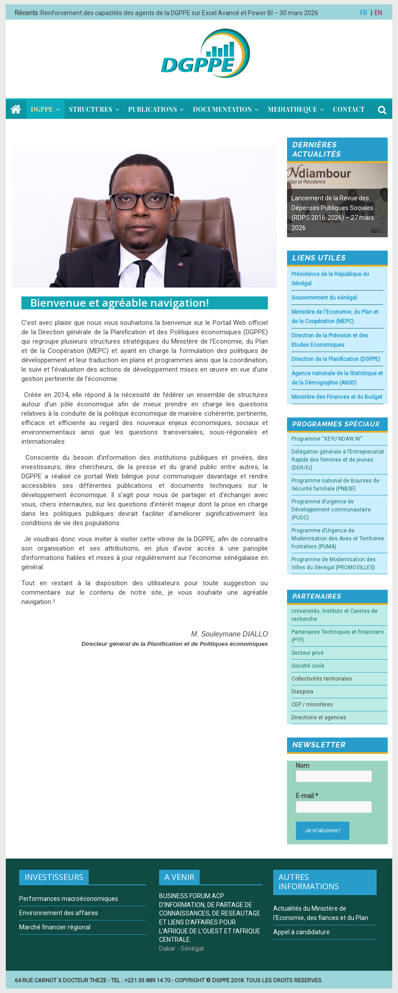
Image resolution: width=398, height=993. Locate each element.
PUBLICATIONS (152, 109)
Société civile (307, 666)
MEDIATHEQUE (292, 109)
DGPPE (42, 109)
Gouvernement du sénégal (324, 298)
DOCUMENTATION (222, 109)
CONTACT (349, 109)
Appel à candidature (301, 932)
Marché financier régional (54, 927)
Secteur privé (307, 653)
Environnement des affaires (58, 912)
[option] (337, 200)
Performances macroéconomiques (68, 898)
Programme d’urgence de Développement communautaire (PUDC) (331, 510)
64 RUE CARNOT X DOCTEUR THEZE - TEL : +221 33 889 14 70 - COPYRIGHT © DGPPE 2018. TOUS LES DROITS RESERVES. (169, 980)
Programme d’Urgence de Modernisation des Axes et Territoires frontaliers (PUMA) (337, 538)
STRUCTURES (90, 109)
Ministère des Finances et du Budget (336, 397)
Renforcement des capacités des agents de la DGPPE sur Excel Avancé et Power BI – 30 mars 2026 (179, 12)
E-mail (307, 795)
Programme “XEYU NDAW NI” (326, 439)
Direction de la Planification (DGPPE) (335, 359)
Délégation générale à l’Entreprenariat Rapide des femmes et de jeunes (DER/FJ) (337, 460)
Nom (302, 765)
